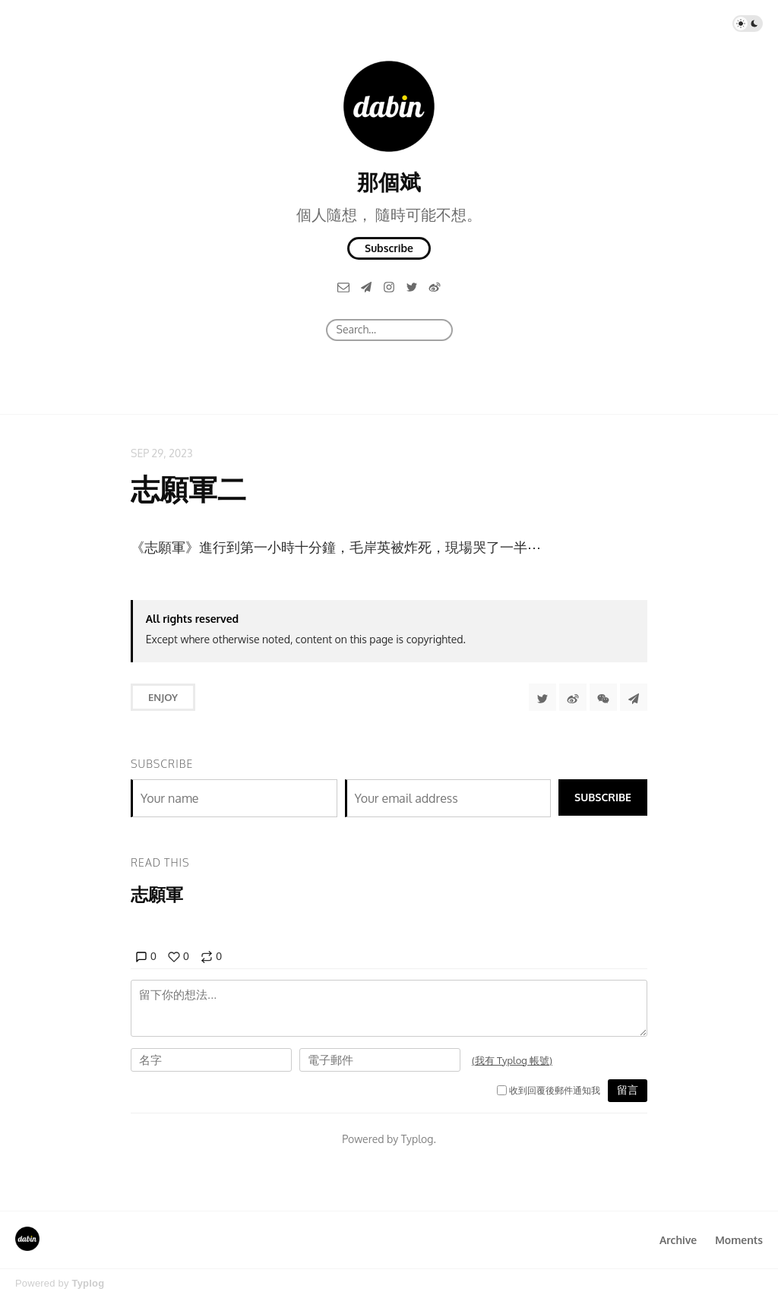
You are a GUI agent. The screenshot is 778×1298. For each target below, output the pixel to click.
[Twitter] (412, 286)
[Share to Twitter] (542, 697)
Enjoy (163, 697)
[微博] (435, 286)
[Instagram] (389, 286)
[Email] (343, 286)
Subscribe (389, 248)
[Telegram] (366, 286)
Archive (678, 1239)
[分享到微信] (603, 697)
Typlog (87, 1283)
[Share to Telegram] (633, 697)
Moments (739, 1239)
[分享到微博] (573, 697)
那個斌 (389, 181)
